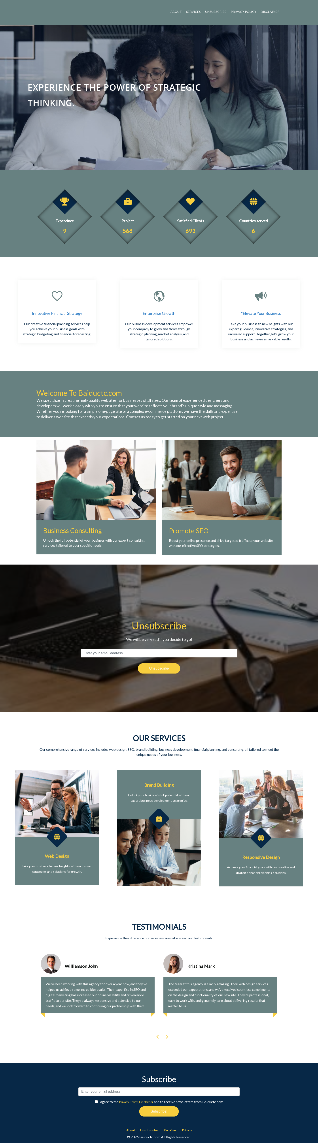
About (176, 11)
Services (193, 11)
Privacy (187, 1130)
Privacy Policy (243, 11)
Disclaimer (270, 11)
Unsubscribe (215, 11)
